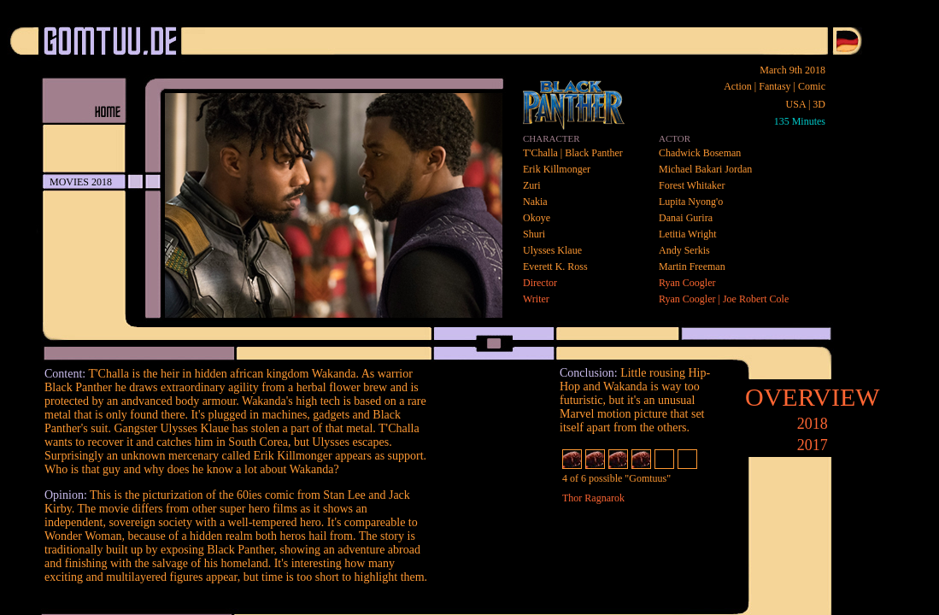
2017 (812, 445)
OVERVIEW (812, 397)
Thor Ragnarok (593, 498)
